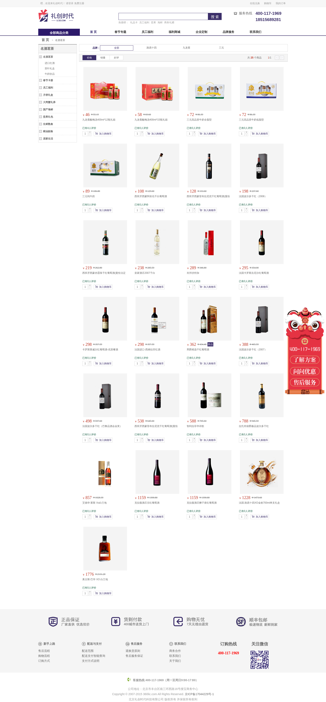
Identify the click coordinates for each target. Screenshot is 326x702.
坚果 (153, 22)
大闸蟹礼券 (49, 102)
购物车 (268, 3)
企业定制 (201, 32)
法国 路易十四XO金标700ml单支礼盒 (259, 502)
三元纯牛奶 (88, 196)
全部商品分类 (59, 33)
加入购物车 (105, 133)
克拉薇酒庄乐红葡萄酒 (147, 502)
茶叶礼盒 (50, 68)
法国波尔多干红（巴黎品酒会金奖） (102, 426)
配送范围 (88, 650)
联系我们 (255, 32)
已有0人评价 (141, 128)
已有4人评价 (89, 128)
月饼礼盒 (48, 94)
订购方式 (44, 660)
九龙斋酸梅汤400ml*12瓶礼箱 (98, 119)
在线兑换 (255, 3)
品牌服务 (228, 32)
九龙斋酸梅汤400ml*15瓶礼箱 (151, 119)
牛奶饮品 (50, 73)
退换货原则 (133, 650)
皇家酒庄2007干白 (145, 272)
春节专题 (120, 32)
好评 (116, 57)
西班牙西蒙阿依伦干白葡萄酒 (151, 196)
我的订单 (281, 3)
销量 (102, 57)
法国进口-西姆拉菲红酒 (147, 349)
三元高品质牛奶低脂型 (251, 119)
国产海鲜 (48, 109)
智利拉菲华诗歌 (195, 426)
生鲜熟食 (48, 124)
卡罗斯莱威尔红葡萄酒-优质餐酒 (100, 349)
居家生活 (48, 138)
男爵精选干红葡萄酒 (198, 349)
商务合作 (175, 650)
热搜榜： (123, 22)
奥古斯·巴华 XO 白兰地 (95, 579)
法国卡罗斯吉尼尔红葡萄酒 (254, 272)
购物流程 (44, 655)
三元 (221, 47)
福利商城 (174, 32)
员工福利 (144, 22)
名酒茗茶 (60, 40)
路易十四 (152, 47)
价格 (89, 57)
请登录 (69, 3)
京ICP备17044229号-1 (199, 694)
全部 (116, 47)
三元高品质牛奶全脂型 (199, 119)
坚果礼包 (48, 116)
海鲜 (160, 22)
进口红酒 (50, 63)
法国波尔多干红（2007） (253, 349)
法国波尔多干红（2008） (253, 196)
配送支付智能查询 (93, 655)
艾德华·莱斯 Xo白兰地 (94, 502)
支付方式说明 (90, 660)
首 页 (93, 32)
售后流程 (44, 650)
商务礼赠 (169, 22)
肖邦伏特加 (193, 272)
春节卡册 (48, 80)
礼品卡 (134, 22)
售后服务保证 (134, 655)
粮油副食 (48, 131)
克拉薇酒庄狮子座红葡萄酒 (202, 502)
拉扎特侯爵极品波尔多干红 (254, 426)
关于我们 (175, 660)
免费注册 (79, 3)
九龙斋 (186, 47)
